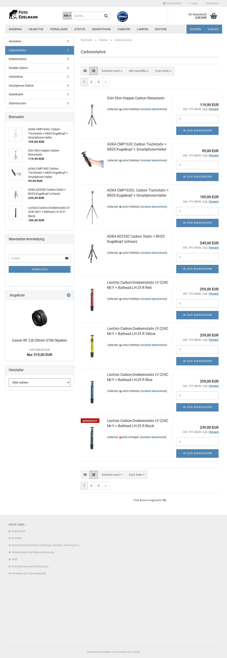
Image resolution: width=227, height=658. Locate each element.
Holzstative (16, 76)
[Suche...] (67, 16)
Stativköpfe (16, 94)
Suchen (195, 29)
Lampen (142, 29)
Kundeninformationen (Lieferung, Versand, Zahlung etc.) (45, 545)
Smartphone (101, 29)
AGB (14, 559)
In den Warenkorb (197, 130)
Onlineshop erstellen (99, 652)
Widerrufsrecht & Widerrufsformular (33, 552)
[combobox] (112, 71)
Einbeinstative (17, 59)
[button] (172, 3)
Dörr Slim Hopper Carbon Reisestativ (136, 98)
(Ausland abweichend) (153, 109)
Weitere (161, 29)
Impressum (18, 531)
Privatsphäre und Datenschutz (30, 566)
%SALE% (213, 29)
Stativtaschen (17, 103)
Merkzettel (211, 3)
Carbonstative (17, 50)
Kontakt (16, 538)
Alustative (15, 41)
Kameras (15, 29)
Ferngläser (59, 29)
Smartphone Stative (21, 85)
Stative (79, 29)
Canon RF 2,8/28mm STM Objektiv (39, 340)
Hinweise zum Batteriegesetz (29, 573)
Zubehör (123, 29)
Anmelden (40, 269)
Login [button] (192, 3)
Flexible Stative (18, 68)
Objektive (36, 29)
